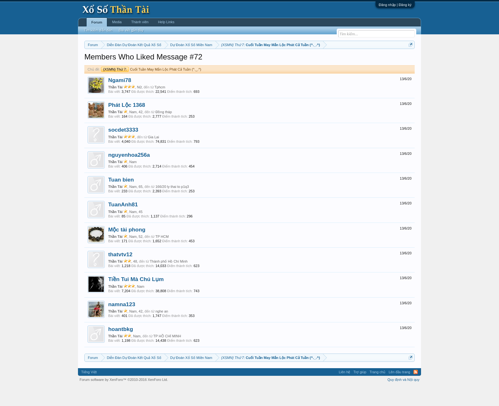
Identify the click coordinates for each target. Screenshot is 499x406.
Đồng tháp (163, 131)
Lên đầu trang (399, 391)
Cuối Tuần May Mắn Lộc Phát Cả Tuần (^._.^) (151, 88)
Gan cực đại (311, 60)
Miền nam (97, 60)
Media (117, 22)
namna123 (121, 323)
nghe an (161, 330)
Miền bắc (116, 60)
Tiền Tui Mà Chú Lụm (136, 298)
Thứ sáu (235, 60)
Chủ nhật (271, 60)
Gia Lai (153, 156)
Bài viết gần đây (131, 30)
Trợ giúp (359, 391)
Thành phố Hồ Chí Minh (169, 280)
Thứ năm (217, 60)
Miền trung (137, 60)
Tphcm (160, 106)
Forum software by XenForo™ (124, 399)
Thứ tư (201, 60)
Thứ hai (170, 60)
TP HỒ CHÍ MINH (167, 355)
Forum (96, 22)
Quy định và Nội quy (404, 399)
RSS (415, 391)
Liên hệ (344, 391)
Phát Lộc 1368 (126, 124)
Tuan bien (121, 199)
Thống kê (290, 60)
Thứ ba (186, 60)
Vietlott (154, 60)
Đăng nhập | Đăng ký (395, 5)
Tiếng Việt (89, 391)
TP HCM (162, 256)
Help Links (166, 22)
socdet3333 (123, 149)
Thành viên (139, 22)
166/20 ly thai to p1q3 (172, 206)
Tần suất (332, 60)
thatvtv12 (120, 273)
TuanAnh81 (123, 224)
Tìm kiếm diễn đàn (98, 30)
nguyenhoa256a (129, 174)
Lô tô (347, 60)
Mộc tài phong (126, 248)
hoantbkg (120, 348)
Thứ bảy (253, 60)
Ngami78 (119, 99)
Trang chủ (377, 391)
